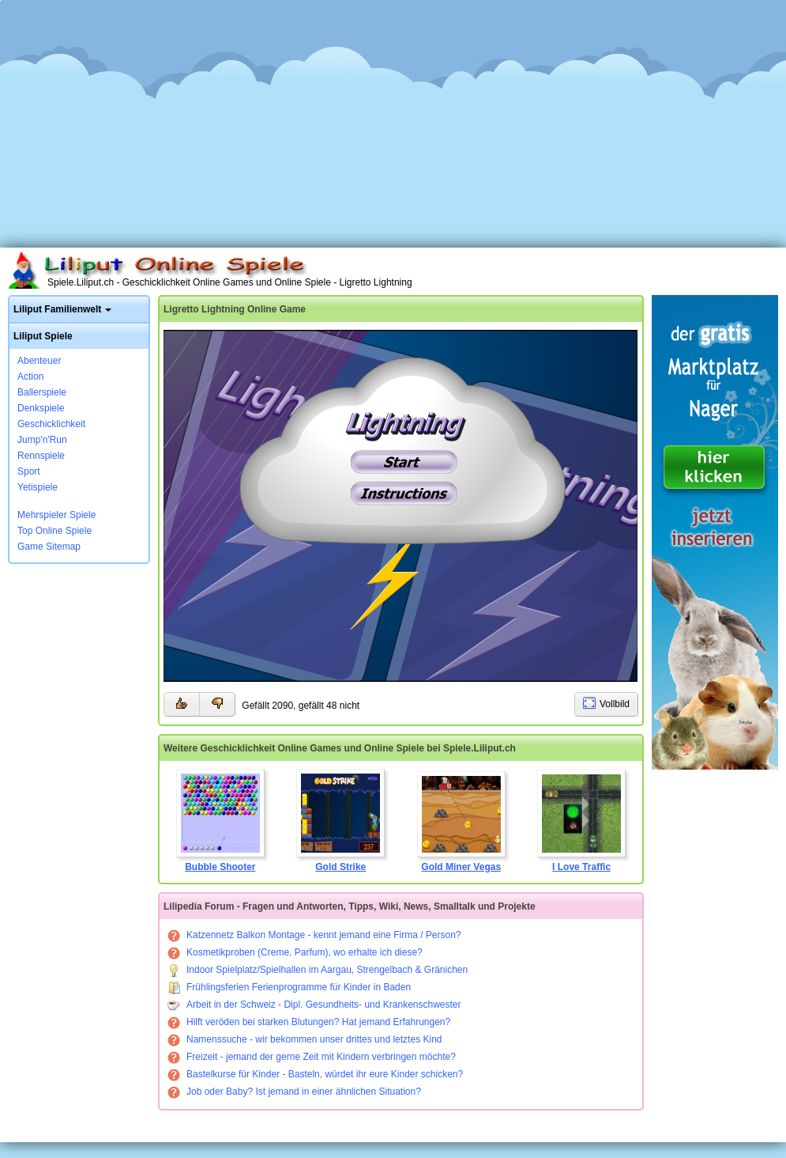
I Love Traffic (581, 821)
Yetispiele (37, 487)
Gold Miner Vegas (461, 821)
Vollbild (615, 704)
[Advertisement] (393, 118)
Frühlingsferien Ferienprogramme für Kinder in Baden (289, 987)
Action (30, 376)
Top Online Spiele (54, 530)
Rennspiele (41, 455)
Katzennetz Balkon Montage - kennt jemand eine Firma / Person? (314, 934)
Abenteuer (39, 360)
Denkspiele (40, 408)
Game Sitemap (49, 546)
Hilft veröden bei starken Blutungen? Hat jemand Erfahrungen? (308, 1021)
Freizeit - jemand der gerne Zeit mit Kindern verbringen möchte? (311, 1056)
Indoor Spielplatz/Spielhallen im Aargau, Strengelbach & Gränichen (317, 969)
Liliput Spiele (43, 336)
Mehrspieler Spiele (56, 514)
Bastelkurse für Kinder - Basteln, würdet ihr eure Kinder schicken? (315, 1074)
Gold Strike (340, 820)
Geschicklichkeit (51, 424)
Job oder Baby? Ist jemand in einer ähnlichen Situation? (294, 1091)
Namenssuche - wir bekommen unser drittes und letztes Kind (304, 1039)
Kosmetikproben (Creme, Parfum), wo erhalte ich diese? (295, 952)
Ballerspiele (41, 392)
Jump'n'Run (42, 439)
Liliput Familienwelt (57, 309)
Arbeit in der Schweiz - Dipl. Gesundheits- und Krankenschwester (314, 1004)
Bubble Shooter (220, 820)
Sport (28, 471)
